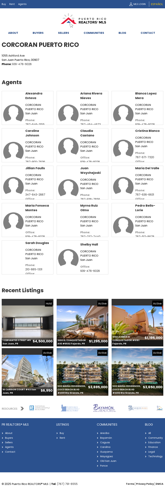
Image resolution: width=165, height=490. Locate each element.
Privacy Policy (145, 483)
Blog (122, 33)
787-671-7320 (144, 157)
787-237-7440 (90, 237)
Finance (153, 447)
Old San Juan (108, 460)
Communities (94, 33)
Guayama (106, 451)
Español (157, 4)
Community (155, 437)
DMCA (159, 483)
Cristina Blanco (147, 131)
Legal (151, 451)
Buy (4, 4)
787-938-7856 (90, 199)
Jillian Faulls (35, 168)
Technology (155, 456)
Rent (12, 4)
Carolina (105, 447)
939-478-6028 (22, 64)
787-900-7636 (35, 162)
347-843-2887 (35, 195)
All (149, 433)
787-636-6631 (144, 195)
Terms (130, 483)
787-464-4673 (90, 124)
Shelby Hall (89, 244)
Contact (148, 33)
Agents (22, 4)
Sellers (63, 33)
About (13, 33)
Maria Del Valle (147, 168)
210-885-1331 (33, 269)
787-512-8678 (144, 237)
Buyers (38, 33)
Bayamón (106, 437)
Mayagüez (106, 456)
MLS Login (140, 4)
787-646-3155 (35, 124)
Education (154, 442)
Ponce (104, 465)
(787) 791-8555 (67, 483)
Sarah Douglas (37, 243)
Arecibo (104, 433)
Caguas (104, 442)
